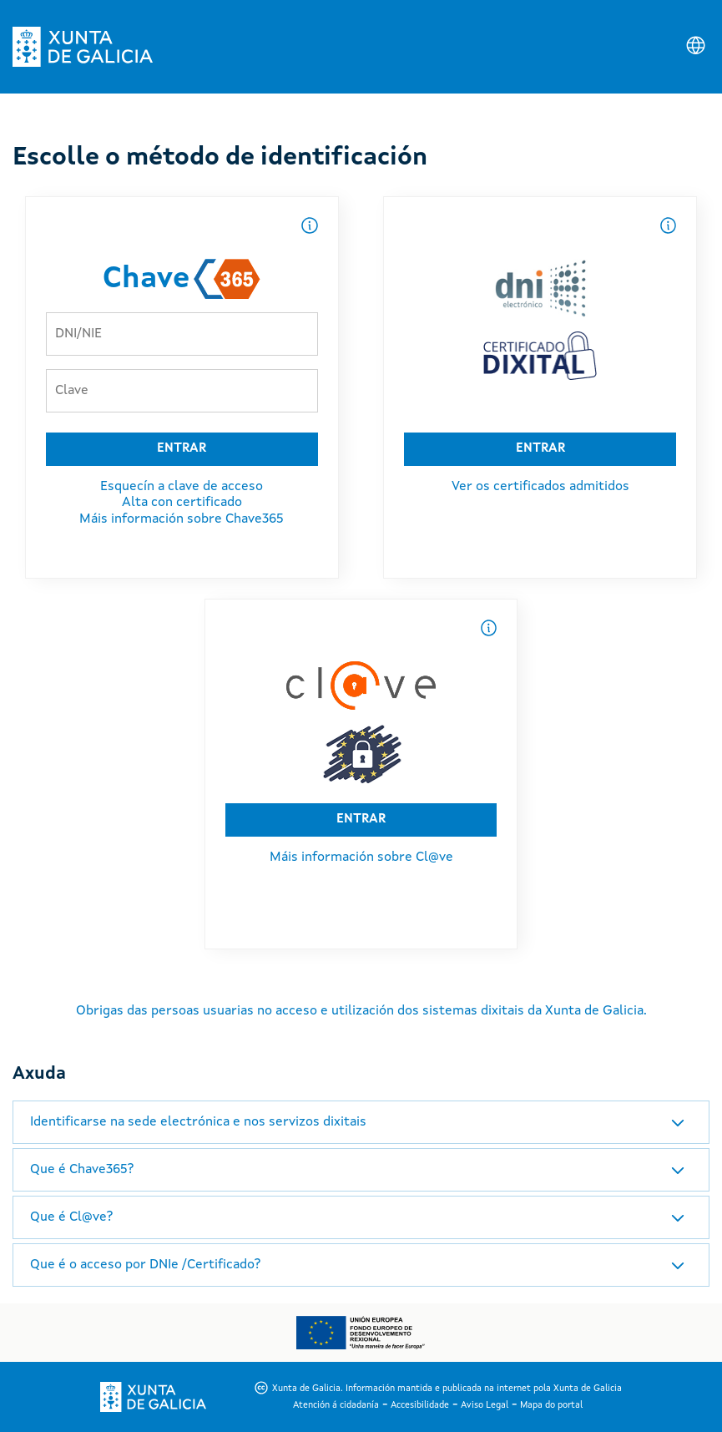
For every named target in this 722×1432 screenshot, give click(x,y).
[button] (361, 1122)
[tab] (361, 1122)
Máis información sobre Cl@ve (361, 857)
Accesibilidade (420, 1405)
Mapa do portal (551, 1405)
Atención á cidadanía (336, 1405)
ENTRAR (181, 449)
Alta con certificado (182, 502)
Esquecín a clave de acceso (181, 486)
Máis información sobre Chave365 (181, 519)
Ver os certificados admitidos (540, 486)
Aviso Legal (484, 1405)
